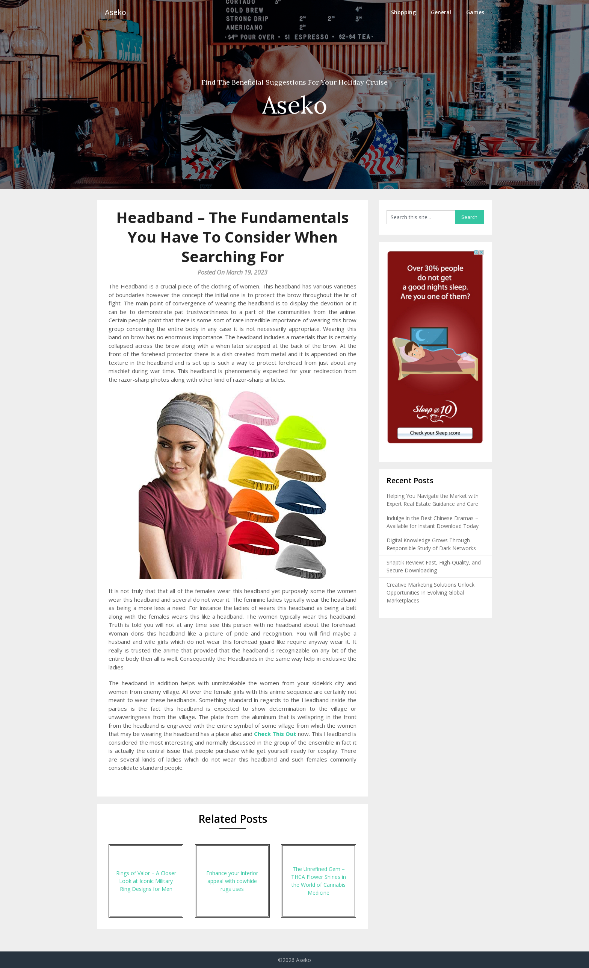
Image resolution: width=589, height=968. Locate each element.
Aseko (115, 12)
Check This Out (275, 733)
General (441, 12)
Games (475, 12)
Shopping (403, 12)
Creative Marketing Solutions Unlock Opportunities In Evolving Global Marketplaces (430, 592)
